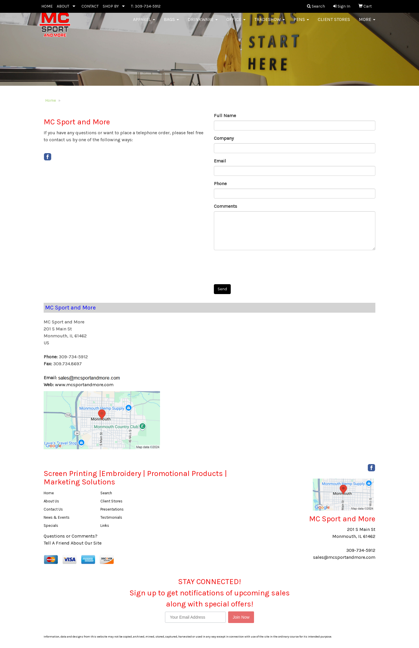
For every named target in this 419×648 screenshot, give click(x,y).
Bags (171, 23)
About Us (51, 501)
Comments (225, 206)
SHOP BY (111, 6)
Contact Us (53, 509)
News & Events (57, 517)
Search (106, 493)
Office (236, 23)
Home (50, 100)
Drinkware (203, 23)
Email (220, 161)
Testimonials (111, 517)
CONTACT (90, 6)
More (367, 23)
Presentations (112, 509)
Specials (51, 525)
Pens (301, 23)
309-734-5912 (360, 550)
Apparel (144, 23)
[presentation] (258, 266)
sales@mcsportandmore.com (344, 557)
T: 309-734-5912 (146, 6)
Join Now (241, 617)
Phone (220, 183)
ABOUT (63, 6)
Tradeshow (269, 23)
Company (224, 138)
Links (104, 525)
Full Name (225, 115)
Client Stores (334, 23)
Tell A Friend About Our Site (73, 543)
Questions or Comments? (70, 536)
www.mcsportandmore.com (84, 384)
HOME (47, 6)
